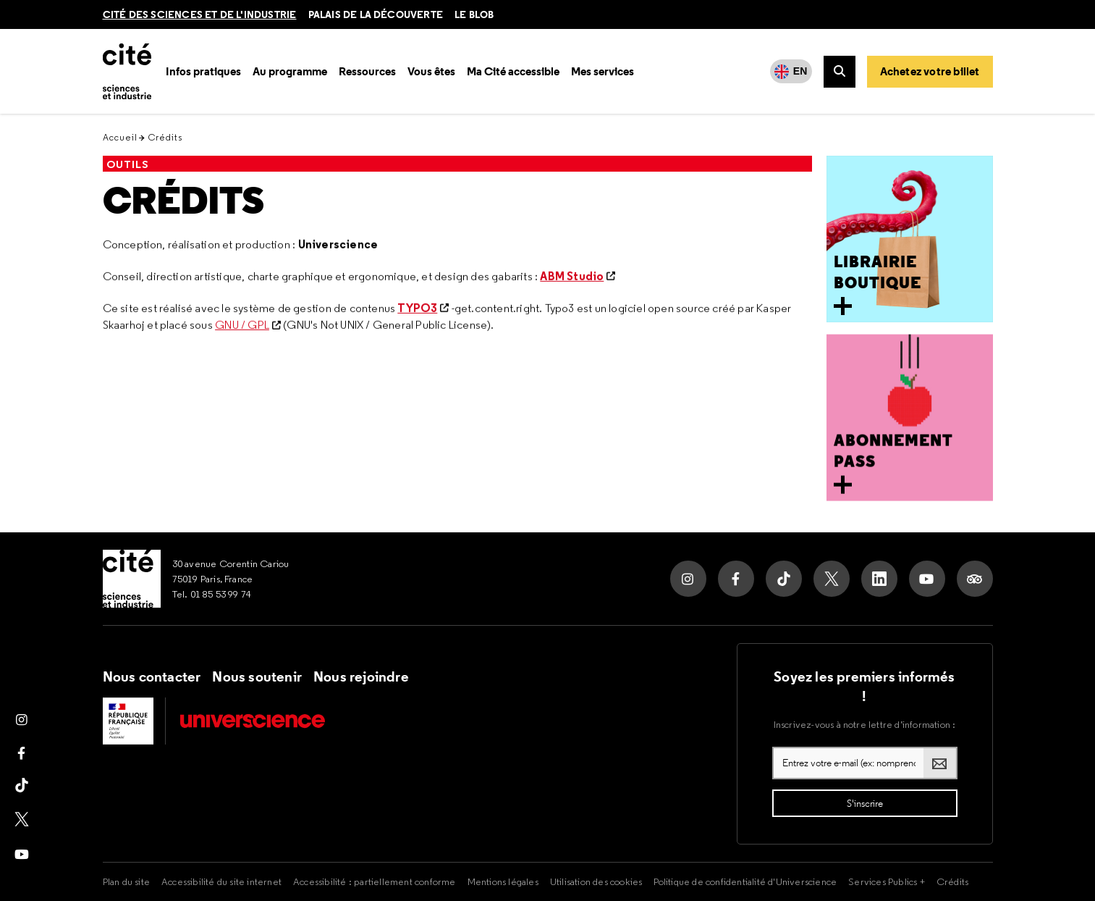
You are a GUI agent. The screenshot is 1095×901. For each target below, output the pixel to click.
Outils (127, 164)
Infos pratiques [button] (203, 71)
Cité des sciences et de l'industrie (200, 14)
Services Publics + (886, 881)
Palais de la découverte (376, 14)
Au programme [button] (290, 71)
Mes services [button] (602, 71)
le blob (474, 14)
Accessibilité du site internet (221, 881)
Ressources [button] (367, 71)
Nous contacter (152, 676)
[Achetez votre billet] (930, 72)
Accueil (120, 137)
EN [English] (800, 71)
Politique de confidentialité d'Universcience (745, 881)
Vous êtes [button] (431, 71)
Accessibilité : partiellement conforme (374, 881)
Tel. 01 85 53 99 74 (212, 593)
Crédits (183, 201)
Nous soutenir (257, 676)
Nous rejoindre (361, 676)
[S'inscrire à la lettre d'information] (864, 803)
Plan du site (126, 881)
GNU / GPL (242, 326)
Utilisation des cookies (596, 881)
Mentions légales (503, 881)
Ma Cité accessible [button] (513, 71)
